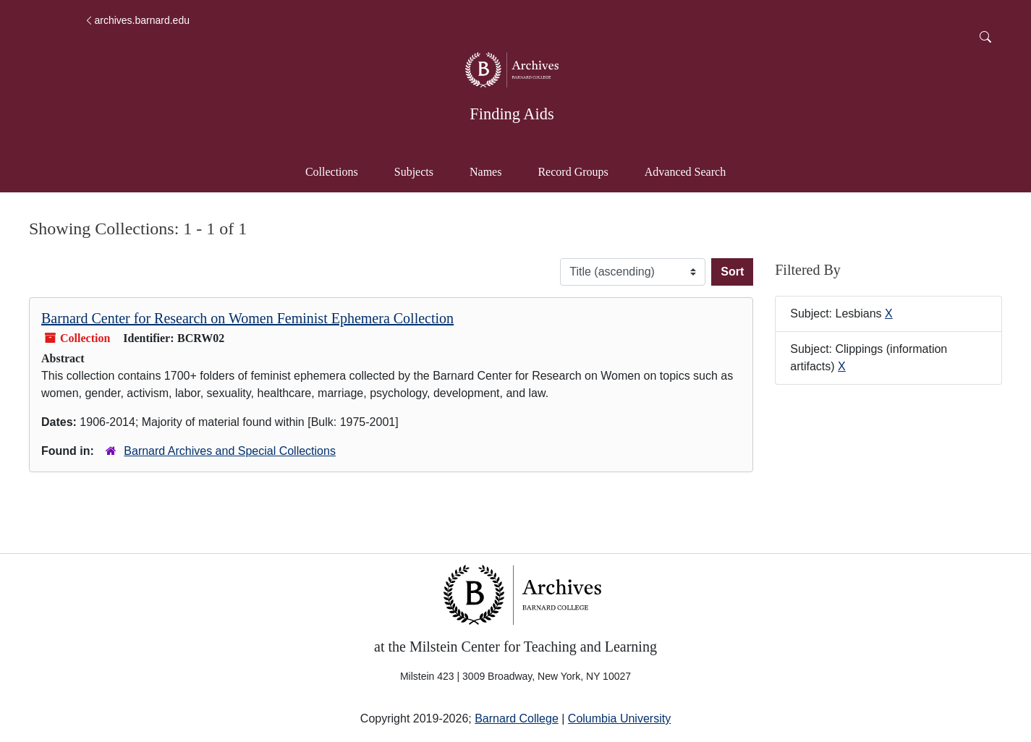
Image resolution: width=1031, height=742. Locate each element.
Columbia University (619, 718)
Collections (331, 172)
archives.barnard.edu (137, 20)
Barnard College (517, 718)
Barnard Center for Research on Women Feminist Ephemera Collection (247, 318)
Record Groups (573, 172)
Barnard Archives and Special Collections (230, 451)
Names (485, 172)
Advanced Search (692, 170)
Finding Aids (511, 114)
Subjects (413, 172)
